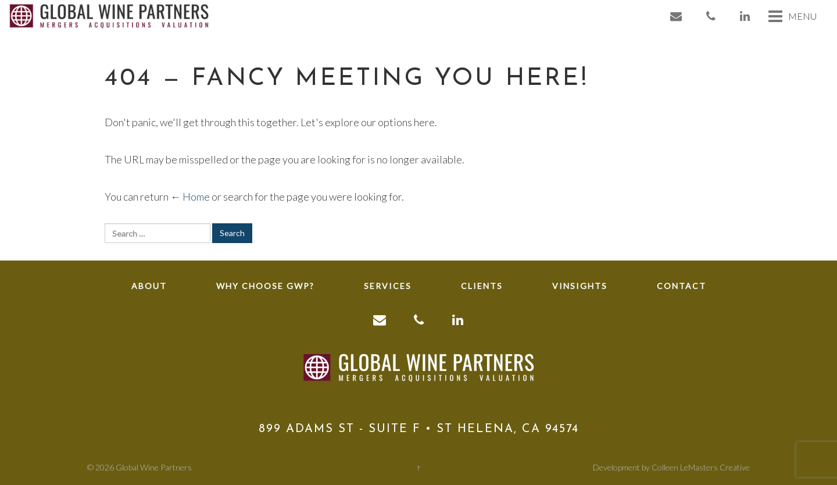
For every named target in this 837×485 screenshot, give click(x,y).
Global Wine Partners (154, 467)
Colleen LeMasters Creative (701, 467)
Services (388, 286)
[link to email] (676, 16)
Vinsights (579, 286)
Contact (681, 286)
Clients (482, 286)
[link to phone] (711, 16)
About (149, 286)
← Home (190, 196)
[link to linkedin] (745, 16)
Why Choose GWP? (265, 286)
